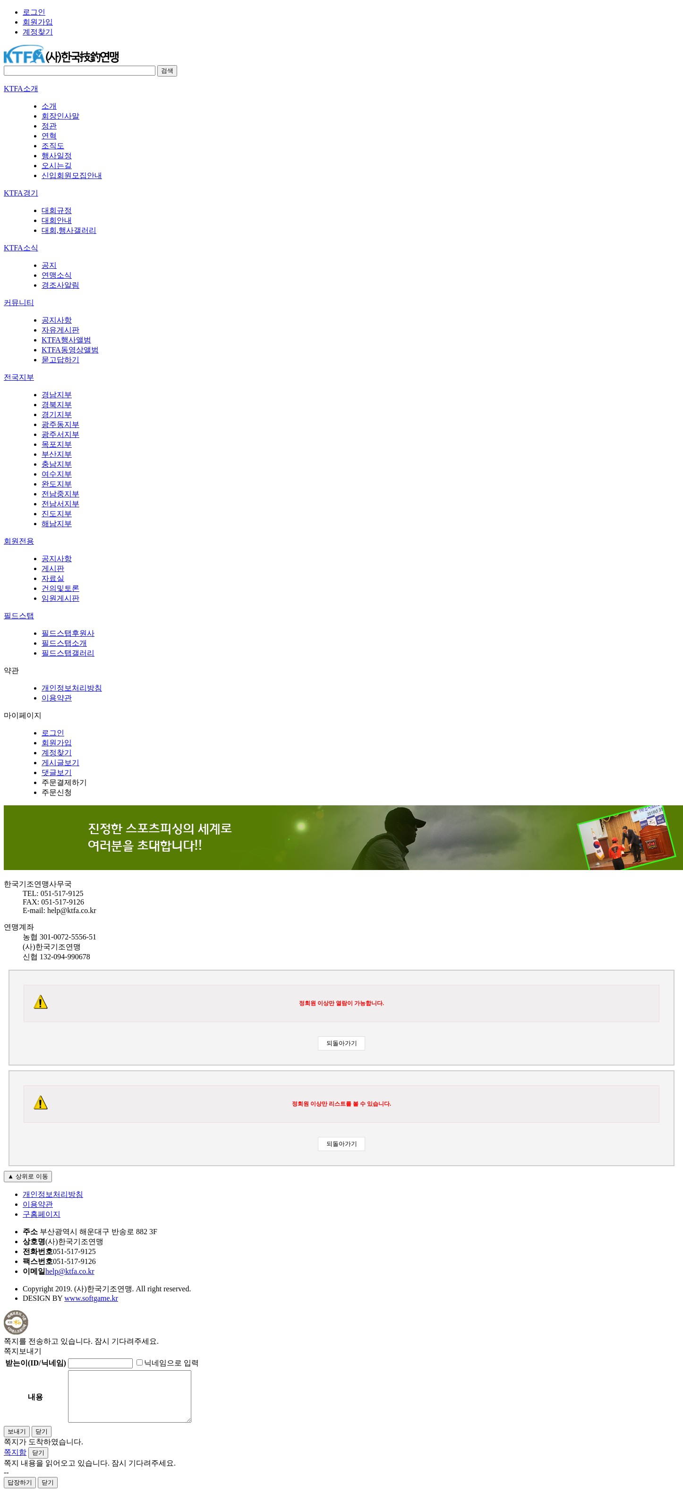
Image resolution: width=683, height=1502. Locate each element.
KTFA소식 (21, 248)
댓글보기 (57, 772)
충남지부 (57, 464)
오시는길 (57, 166)
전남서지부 (60, 504)
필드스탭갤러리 (68, 653)
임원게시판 (60, 598)
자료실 (53, 578)
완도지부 (57, 484)
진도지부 (57, 514)
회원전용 (19, 541)
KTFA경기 (21, 193)
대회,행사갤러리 (69, 230)
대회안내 (57, 220)
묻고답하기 (60, 360)
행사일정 (57, 156)
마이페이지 (23, 715)
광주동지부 (60, 424)
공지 (49, 265)
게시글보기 (60, 763)
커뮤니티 (19, 303)
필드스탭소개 (64, 643)
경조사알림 (60, 285)
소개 (49, 106)
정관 (49, 126)
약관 (11, 670)
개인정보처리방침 (72, 688)
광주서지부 (60, 434)
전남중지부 (60, 494)
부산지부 (57, 454)
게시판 (53, 568)
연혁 (49, 136)
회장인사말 (60, 116)
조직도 (53, 146)
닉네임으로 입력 (168, 1363)
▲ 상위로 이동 (28, 1176)
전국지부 (19, 377)
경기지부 (57, 414)
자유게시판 (60, 330)
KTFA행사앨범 (66, 340)
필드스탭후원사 (68, 633)
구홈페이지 (41, 1214)
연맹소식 (57, 275)
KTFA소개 (21, 89)
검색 (167, 70)
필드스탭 (19, 616)
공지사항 (57, 320)
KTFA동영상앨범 (70, 350)
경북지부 (57, 405)
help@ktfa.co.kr (69, 1271)
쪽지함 (15, 1462)
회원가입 (38, 22)
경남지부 (57, 395)
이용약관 (57, 698)
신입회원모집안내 (72, 175)
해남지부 (57, 524)
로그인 (34, 12)
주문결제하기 (64, 782)
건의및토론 (60, 588)
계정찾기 (38, 32)
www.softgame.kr (91, 1298)
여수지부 (57, 474)
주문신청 (57, 792)
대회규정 (57, 210)
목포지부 (57, 444)
